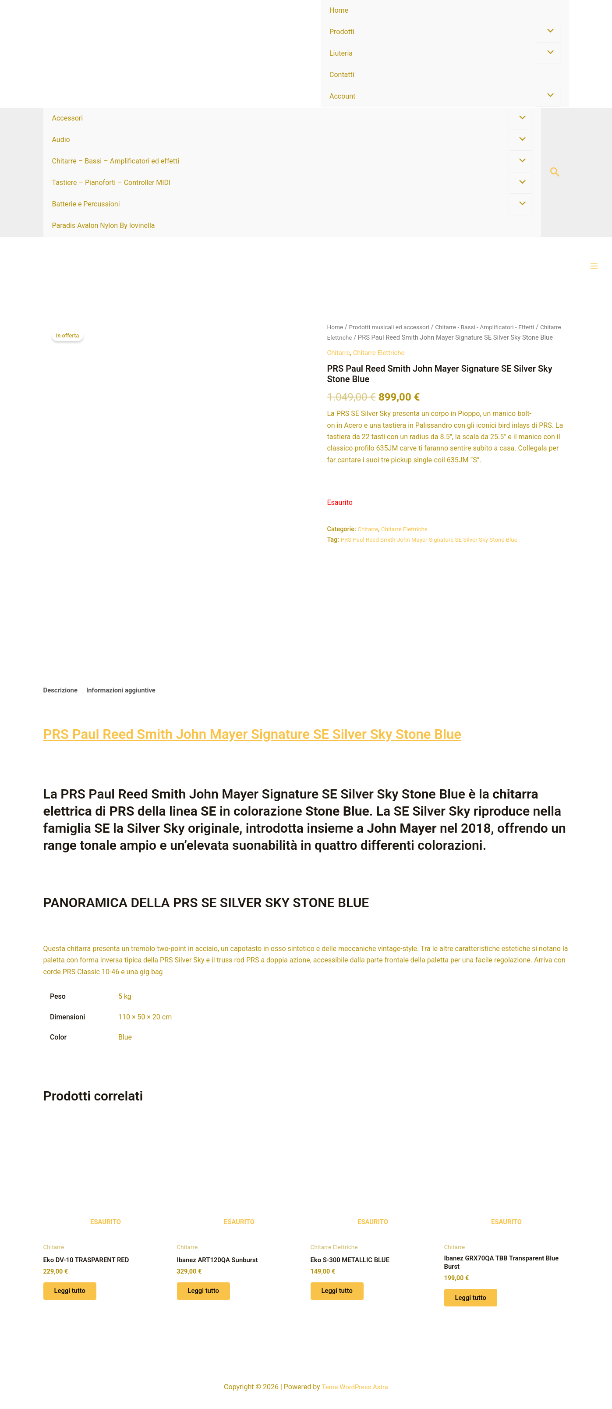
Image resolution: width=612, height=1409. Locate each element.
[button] (555, 172)
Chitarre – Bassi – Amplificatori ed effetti (116, 161)
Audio (61, 139)
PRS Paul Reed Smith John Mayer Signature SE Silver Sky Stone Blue (436, 551)
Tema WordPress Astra (354, 1387)
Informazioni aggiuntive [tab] (126, 688)
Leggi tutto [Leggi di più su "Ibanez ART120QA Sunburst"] (207, 1292)
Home (338, 10)
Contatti (341, 75)
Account (342, 96)
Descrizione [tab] (62, 688)
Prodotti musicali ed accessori (393, 328)
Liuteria (341, 53)
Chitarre (339, 364)
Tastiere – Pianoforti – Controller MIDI (111, 182)
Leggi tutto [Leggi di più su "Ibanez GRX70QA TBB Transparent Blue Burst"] (474, 1300)
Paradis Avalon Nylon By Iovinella (103, 225)
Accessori (67, 118)
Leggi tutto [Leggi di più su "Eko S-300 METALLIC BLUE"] (340, 1292)
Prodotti (341, 32)
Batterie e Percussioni (86, 204)
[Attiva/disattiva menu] (548, 31)
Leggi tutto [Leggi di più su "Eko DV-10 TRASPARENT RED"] (73, 1292)
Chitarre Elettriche (375, 338)
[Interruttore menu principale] (594, 266)
